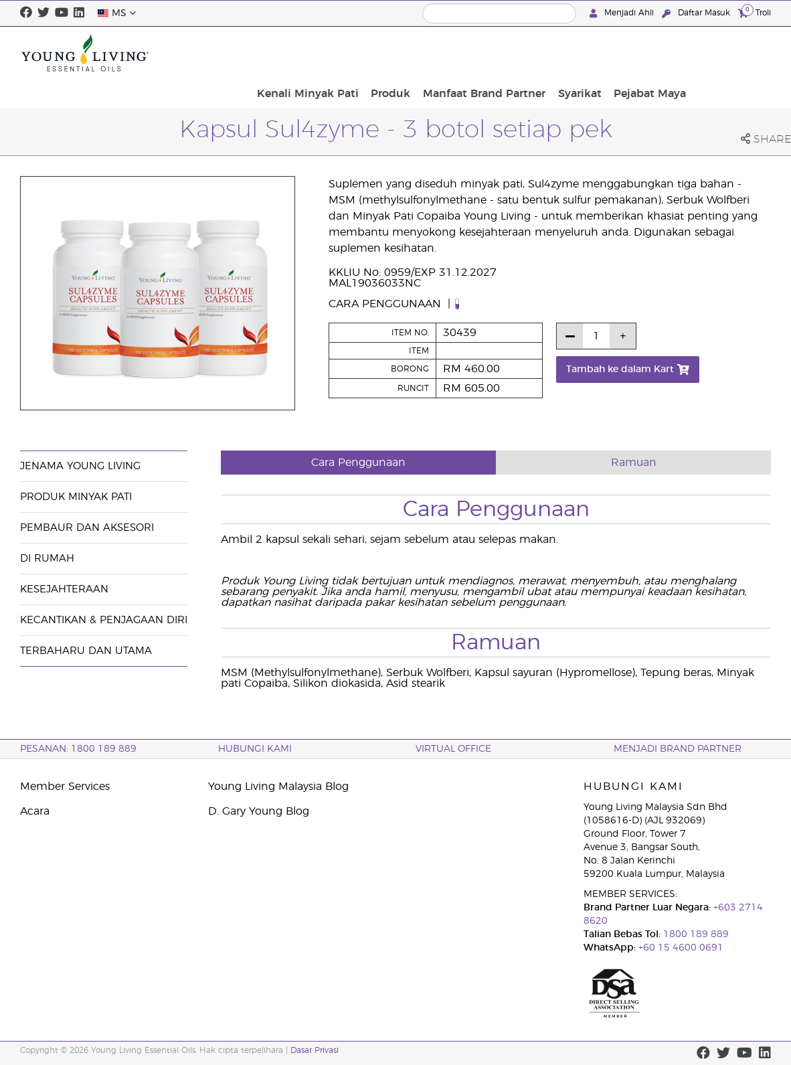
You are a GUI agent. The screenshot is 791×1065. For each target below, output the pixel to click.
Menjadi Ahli (623, 13)
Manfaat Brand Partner (574, 53)
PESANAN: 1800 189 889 (78, 749)
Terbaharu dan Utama (86, 651)
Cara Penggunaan (386, 304)
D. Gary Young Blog (258, 811)
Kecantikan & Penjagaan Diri (103, 620)
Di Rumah (47, 559)
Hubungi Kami (255, 749)
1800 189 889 (695, 934)
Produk (485, 53)
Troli (754, 12)
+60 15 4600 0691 (680, 948)
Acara (35, 811)
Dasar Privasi (314, 1050)
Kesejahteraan (64, 589)
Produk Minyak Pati (76, 497)
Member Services (65, 786)
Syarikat (665, 53)
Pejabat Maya (731, 53)
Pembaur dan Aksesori (87, 528)
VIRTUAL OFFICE (453, 749)
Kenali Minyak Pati (406, 53)
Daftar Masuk (697, 13)
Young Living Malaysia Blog (278, 786)
